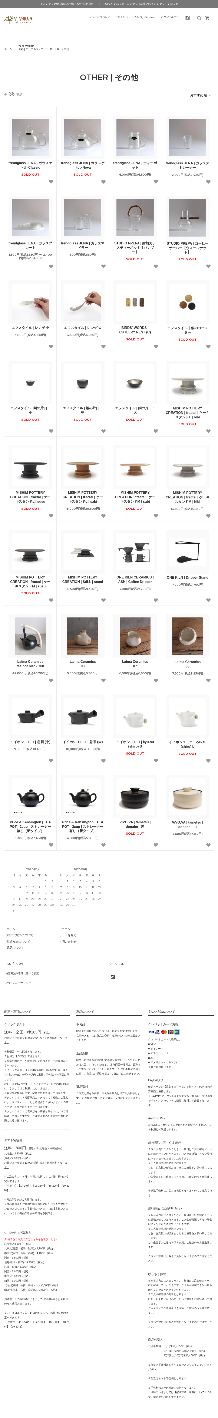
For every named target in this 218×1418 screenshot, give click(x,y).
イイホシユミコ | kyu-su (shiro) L (188, 742)
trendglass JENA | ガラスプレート (30, 244)
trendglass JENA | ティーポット (135, 163)
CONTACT (169, 17)
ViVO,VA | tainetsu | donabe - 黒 (135, 822)
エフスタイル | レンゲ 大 (83, 326)
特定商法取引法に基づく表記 (23, 967)
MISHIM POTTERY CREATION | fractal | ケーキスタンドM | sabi (135, 495)
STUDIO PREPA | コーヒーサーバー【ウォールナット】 (187, 246)
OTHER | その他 (59, 49)
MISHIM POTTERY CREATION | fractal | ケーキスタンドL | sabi (83, 495)
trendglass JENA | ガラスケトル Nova (83, 163)
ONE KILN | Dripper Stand (187, 575)
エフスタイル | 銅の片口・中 (83, 408)
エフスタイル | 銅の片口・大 (135, 408)
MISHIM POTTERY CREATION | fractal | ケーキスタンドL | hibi (187, 411)
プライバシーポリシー (19, 973)
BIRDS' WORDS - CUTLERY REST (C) (135, 328)
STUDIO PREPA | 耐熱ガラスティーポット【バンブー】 (135, 246)
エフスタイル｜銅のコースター (187, 328)
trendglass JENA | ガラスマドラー (83, 244)
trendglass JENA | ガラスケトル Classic (30, 163)
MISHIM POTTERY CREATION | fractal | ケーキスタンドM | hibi (187, 495)
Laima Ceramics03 (83, 662)
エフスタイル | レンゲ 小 (30, 326)
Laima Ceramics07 (135, 662)
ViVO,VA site (145, 17)
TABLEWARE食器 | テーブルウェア (31, 48)
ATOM (17, 960)
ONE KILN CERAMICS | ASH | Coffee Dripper (135, 578)
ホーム (8, 49)
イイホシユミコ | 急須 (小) (30, 740)
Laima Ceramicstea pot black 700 (30, 662)
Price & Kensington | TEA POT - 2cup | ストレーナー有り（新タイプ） (82, 824)
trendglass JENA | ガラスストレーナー (187, 163)
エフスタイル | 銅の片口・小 (30, 408)
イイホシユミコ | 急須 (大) (83, 740)
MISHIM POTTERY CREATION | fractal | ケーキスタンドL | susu (30, 495)
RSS (7, 960)
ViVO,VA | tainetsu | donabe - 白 (187, 823)
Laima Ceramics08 (188, 662)
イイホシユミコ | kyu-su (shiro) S (135, 742)
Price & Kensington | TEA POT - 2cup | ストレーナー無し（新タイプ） (30, 824)
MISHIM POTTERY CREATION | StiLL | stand (82, 578)
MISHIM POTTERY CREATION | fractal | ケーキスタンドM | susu (30, 580)
